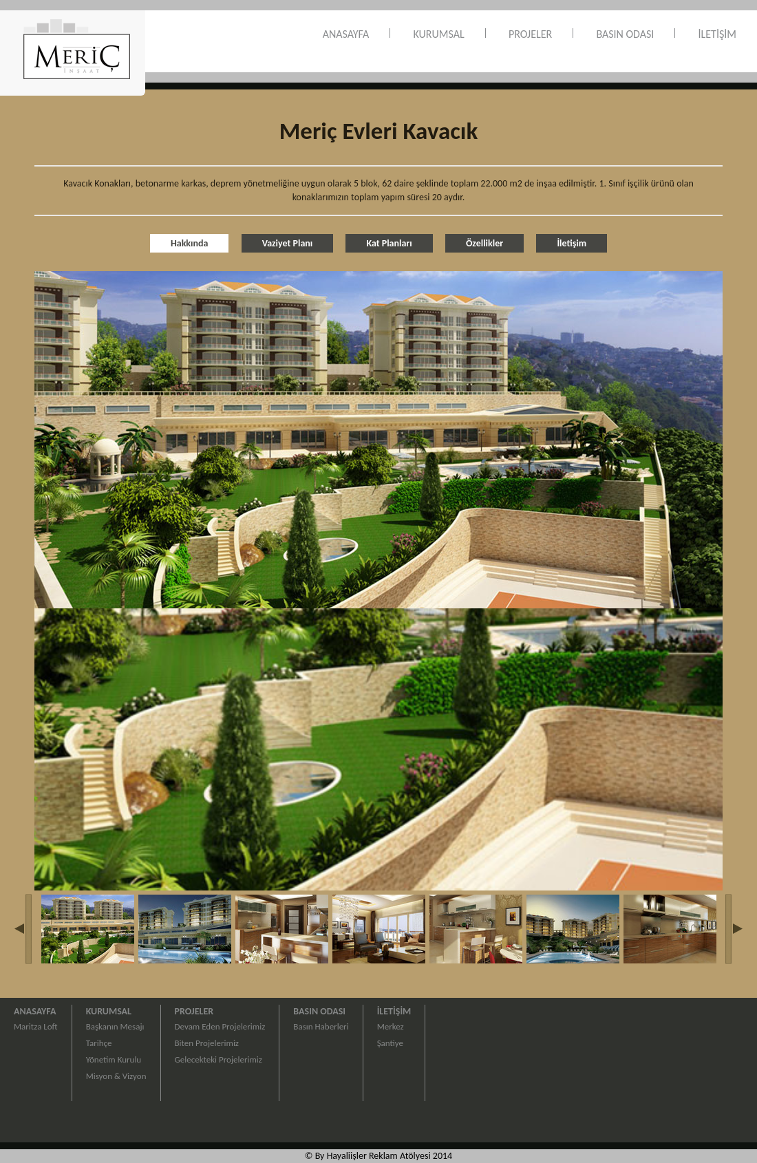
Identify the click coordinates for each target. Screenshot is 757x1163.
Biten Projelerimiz (207, 1043)
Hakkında (190, 243)
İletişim (571, 243)
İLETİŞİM (717, 34)
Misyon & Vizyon (116, 1076)
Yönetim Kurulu (114, 1059)
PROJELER (530, 34)
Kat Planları (389, 243)
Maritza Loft (36, 1026)
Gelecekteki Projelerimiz (218, 1059)
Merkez (390, 1026)
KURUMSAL (439, 34)
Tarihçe (99, 1043)
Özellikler (484, 243)
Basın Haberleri (320, 1026)
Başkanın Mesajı (115, 1026)
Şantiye (390, 1043)
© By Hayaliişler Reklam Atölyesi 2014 (378, 1156)
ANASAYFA (346, 34)
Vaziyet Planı (287, 243)
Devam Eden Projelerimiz (220, 1026)
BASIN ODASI (625, 34)
